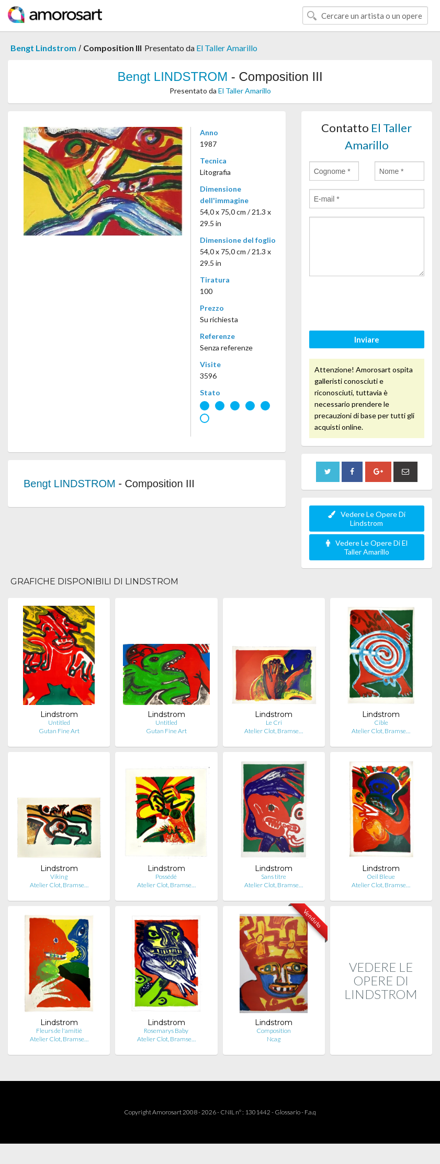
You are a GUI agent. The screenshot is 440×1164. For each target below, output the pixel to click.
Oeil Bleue (381, 876)
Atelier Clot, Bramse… (273, 731)
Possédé (166, 876)
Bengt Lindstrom (43, 48)
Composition (273, 1030)
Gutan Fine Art (59, 731)
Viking (58, 876)
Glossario (287, 1112)
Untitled (59, 722)
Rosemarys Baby (166, 1030)
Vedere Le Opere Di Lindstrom (366, 518)
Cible (381, 722)
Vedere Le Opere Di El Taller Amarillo (367, 547)
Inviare (366, 339)
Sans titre (273, 876)
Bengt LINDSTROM (172, 76)
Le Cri (274, 722)
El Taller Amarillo (226, 48)
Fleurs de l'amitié (59, 1030)
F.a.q (310, 1112)
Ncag (273, 1039)
